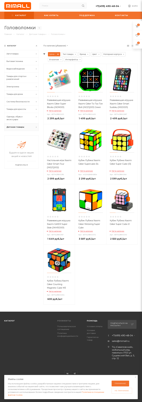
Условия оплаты (94, 326)
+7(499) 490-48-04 (107, 6)
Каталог (9, 321)
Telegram (75, 374)
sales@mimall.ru (120, 341)
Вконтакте (67, 374)
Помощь (92, 321)
